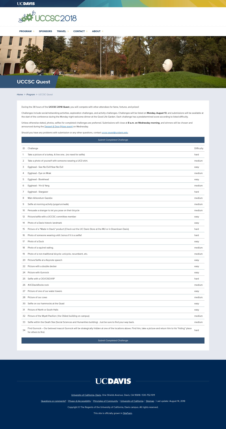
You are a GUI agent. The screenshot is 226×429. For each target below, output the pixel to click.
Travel (61, 31)
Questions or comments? (53, 401)
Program (25, 31)
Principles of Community (105, 401)
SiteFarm (127, 413)
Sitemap (150, 401)
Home (20, 94)
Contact (79, 31)
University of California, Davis (86, 395)
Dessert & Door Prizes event (58, 126)
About (96, 31)
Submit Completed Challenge (113, 139)
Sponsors (45, 31)
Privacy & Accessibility (79, 401)
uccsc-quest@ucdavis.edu (115, 132)
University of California (131, 401)
